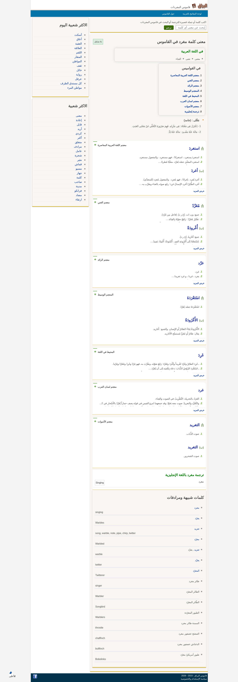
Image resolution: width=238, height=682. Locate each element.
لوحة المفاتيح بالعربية (191, 13)
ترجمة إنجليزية (191, 111)
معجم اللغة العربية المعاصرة (184, 75)
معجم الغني (192, 80)
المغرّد (195, 570)
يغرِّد (196, 560)
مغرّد (196, 539)
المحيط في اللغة (190, 96)
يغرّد (196, 518)
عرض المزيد (198, 191)
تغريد (196, 528)
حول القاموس (167, 13)
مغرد (196, 507)
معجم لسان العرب (188, 101)
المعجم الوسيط (190, 91)
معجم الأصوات (191, 106)
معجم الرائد (192, 85)
